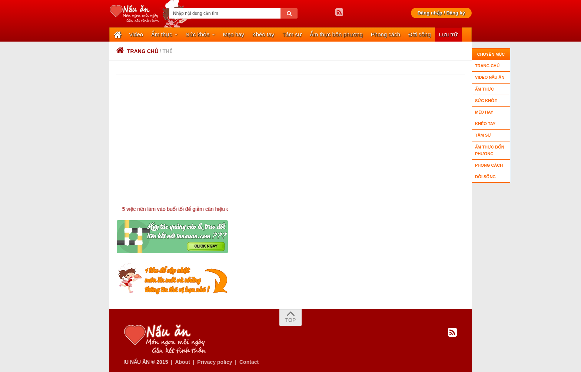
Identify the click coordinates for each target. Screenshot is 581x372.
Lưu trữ (448, 34)
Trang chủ (137, 51)
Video (136, 34)
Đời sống (419, 34)
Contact (249, 362)
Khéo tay (263, 34)
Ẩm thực (161, 34)
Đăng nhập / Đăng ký (441, 13)
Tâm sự (292, 34)
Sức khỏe (198, 34)
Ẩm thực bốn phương (336, 34)
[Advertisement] (294, 131)
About (182, 362)
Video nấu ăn (489, 77)
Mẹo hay (233, 34)
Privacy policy (214, 362)
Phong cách (385, 34)
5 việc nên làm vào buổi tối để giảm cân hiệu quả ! (189, 209)
